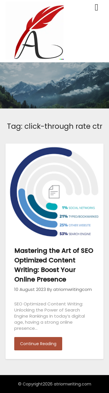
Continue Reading (38, 344)
